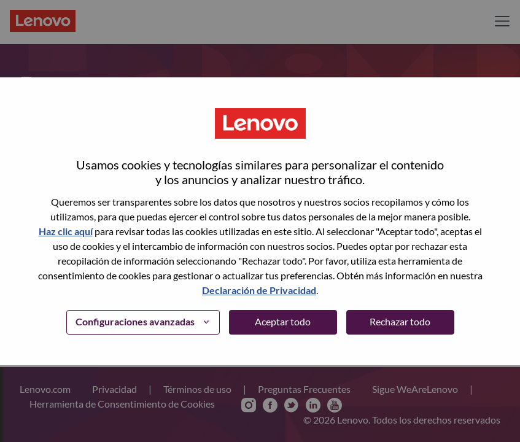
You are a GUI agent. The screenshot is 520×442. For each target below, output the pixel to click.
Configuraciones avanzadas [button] (135, 321)
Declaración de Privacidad (259, 290)
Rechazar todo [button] (400, 321)
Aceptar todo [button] (283, 321)
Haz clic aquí (66, 231)
